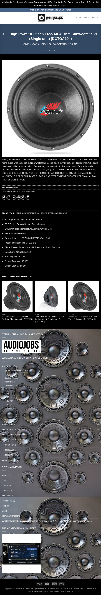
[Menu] (3, 18)
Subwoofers (58, 44)
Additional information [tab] (27, 213)
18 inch (10, 401)
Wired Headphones (11, 460)
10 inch (74, 44)
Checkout (6, 485)
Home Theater (8, 424)
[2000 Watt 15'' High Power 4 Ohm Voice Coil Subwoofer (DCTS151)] (83, 296)
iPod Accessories (11, 374)
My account (7, 496)
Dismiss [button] (63, 6)
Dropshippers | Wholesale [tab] (54, 213)
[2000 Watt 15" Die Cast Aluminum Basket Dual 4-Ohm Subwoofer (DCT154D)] (50, 296)
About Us (6, 475)
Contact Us (7, 490)
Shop (4, 511)
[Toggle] (98, 366)
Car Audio (39, 44)
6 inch (9, 405)
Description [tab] (8, 213)
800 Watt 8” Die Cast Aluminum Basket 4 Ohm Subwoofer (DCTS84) (17, 318)
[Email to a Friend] (18, 197)
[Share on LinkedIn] (28, 197)
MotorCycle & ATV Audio (13, 440)
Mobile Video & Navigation (14, 435)
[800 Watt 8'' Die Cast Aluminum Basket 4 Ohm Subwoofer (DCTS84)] (17, 296)
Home (25, 44)
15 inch (10, 397)
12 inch (10, 393)
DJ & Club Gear (9, 419)
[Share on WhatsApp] (4, 197)
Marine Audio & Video (12, 429)
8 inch (9, 412)
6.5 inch (10, 408)
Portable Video (9, 455)
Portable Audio (9, 450)
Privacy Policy (8, 501)
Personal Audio (9, 445)
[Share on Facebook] (9, 197)
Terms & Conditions (11, 516)
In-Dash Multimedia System (16, 370)
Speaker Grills (10, 382)
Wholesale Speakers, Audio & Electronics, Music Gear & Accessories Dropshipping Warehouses (47, 521)
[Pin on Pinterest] (23, 197)
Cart (4, 480)
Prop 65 (5, 506)
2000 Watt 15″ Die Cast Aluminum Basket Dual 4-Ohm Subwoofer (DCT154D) (49, 319)
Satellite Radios (11, 378)
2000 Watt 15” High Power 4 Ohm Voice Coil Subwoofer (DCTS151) (82, 318)
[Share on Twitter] (14, 197)
